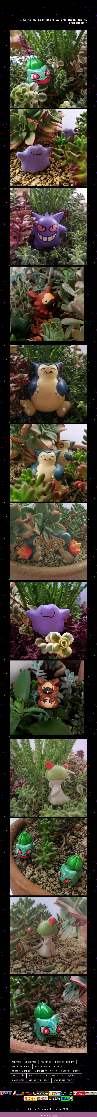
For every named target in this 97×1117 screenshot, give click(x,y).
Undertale (31, 1062)
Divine (32, 1080)
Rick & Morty (42, 1066)
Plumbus (45, 1080)
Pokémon (16, 1062)
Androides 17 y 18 (46, 1071)
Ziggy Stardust (21, 1066)
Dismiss (53, 1115)
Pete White (51, 1075)
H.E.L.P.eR (34, 1075)
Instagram (76, 22)
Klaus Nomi (18, 1080)
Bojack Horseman (21, 1071)
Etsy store (46, 19)
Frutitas (46, 1062)
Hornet (65, 1071)
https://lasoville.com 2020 (48, 1109)
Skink (76, 1071)
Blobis (58, 1066)
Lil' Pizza (18, 1075)
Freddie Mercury (64, 1062)
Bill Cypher (69, 1075)
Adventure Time (63, 1080)
